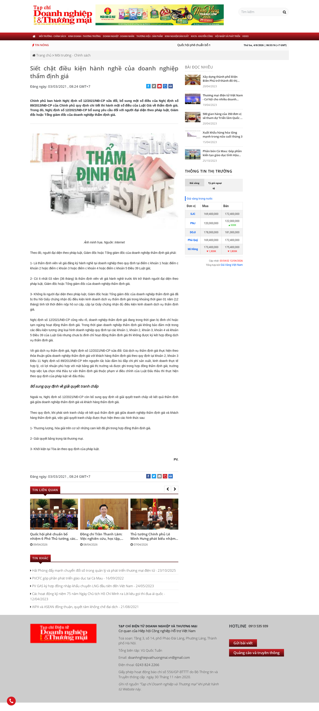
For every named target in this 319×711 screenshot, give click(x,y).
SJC (192, 214)
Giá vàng (194, 183)
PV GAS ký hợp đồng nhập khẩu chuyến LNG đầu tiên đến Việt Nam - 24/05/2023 (92, 586)
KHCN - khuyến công (202, 36)
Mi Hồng (193, 249)
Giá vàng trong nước (199, 198)
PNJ (192, 223)
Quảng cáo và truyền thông (256, 652)
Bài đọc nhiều (199, 67)
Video (245, 36)
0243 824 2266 (147, 664)
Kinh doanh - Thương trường (84, 36)
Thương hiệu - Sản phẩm (149, 36)
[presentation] (167, 489)
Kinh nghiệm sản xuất (177, 36)
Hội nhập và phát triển (227, 36)
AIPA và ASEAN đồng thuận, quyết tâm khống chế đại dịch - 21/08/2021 (84, 606)
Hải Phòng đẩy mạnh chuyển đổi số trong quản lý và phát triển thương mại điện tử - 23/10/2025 (103, 570)
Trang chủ (41, 55)
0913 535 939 (258, 626)
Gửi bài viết (243, 643)
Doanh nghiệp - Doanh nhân (118, 36)
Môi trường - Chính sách (52, 36)
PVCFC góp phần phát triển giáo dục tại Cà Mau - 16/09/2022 (77, 578)
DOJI (193, 232)
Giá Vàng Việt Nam (232, 264)
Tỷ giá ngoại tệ (215, 185)
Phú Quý (193, 240)
